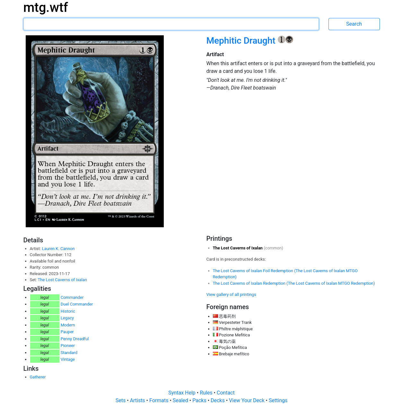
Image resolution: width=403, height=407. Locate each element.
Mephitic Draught (242, 40)
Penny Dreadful (75, 338)
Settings (278, 400)
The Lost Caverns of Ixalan (62, 279)
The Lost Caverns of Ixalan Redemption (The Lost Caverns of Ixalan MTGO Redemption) (294, 283)
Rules (207, 393)
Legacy (67, 318)
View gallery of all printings (231, 294)
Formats (159, 400)
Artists (138, 400)
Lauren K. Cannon (58, 248)
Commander (72, 297)
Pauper (67, 331)
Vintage (68, 359)
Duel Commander (77, 304)
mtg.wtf (45, 7)
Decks (218, 400)
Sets (121, 400)
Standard (69, 352)
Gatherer (38, 377)
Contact (226, 393)
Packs (199, 400)
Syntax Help (182, 393)
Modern (68, 325)
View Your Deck (247, 400)
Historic (68, 311)
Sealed (181, 400)
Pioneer (68, 345)
